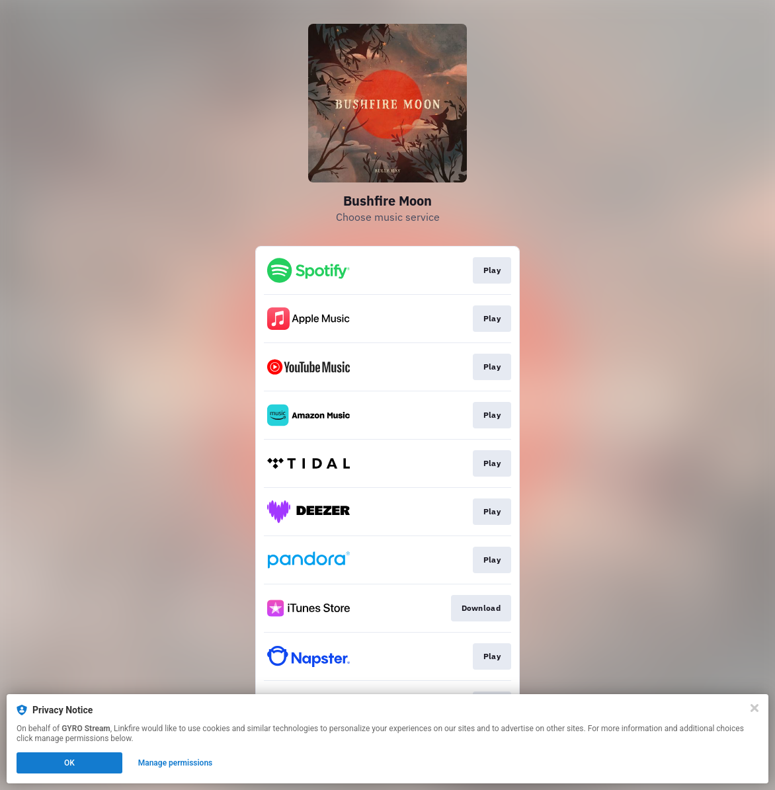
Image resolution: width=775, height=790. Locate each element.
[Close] (754, 708)
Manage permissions (175, 763)
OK (69, 763)
